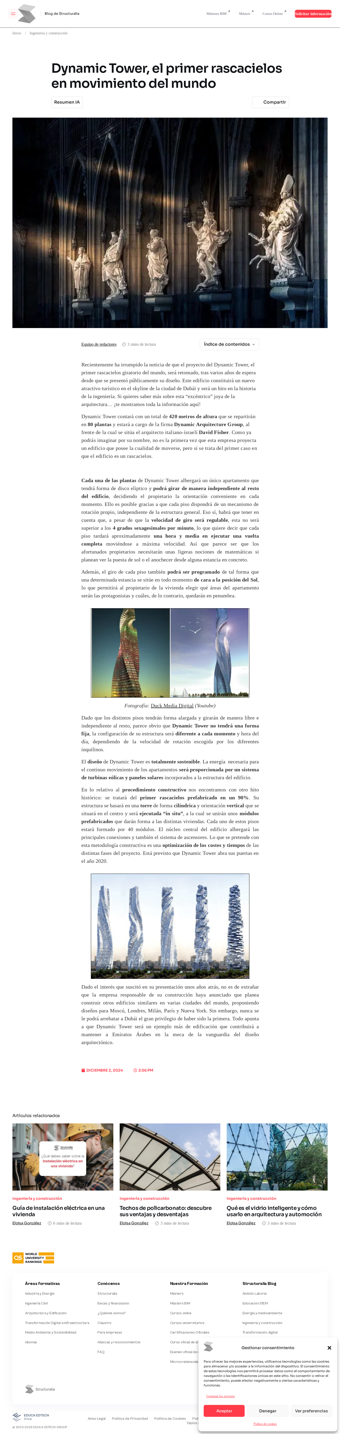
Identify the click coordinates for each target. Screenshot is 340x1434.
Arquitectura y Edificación (46, 1313)
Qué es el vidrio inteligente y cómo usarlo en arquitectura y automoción (274, 1211)
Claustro (104, 1323)
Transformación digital (260, 1332)
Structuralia (107, 1294)
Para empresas (109, 1332)
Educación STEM (255, 1303)
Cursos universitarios (187, 1323)
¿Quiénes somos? (111, 1313)
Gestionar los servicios (220, 1396)
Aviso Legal (97, 1419)
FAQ (100, 1352)
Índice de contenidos (230, 344)
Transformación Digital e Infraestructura (57, 1323)
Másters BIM (180, 1303)
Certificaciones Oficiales (189, 1332)
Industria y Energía (39, 1294)
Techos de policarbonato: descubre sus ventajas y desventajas (166, 1211)
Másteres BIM (217, 14)
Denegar (267, 1410)
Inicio (16, 33)
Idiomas (31, 1342)
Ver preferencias (311, 1410)
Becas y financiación (113, 1303)
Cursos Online (273, 14)
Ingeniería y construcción (48, 33)
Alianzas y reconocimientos (119, 1342)
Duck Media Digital (172, 706)
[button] (329, 1347)
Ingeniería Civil (36, 1303)
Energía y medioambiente (262, 1313)
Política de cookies (265, 1424)
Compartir (270, 102)
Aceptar (224, 1410)
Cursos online (181, 1313)
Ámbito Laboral (255, 1294)
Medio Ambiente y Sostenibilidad (50, 1332)
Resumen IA (67, 102)
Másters (244, 14)
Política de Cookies (170, 1419)
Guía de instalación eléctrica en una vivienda (58, 1211)
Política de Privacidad (130, 1419)
